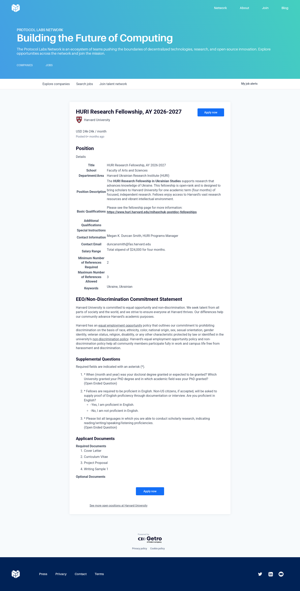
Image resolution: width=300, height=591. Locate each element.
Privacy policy (139, 548)
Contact (81, 574)
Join (265, 8)
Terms (99, 574)
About (244, 8)
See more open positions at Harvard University (118, 505)
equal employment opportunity (120, 325)
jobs (84, 84)
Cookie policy (157, 548)
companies (56, 84)
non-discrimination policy (110, 339)
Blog (284, 8)
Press (43, 574)
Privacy (61, 574)
